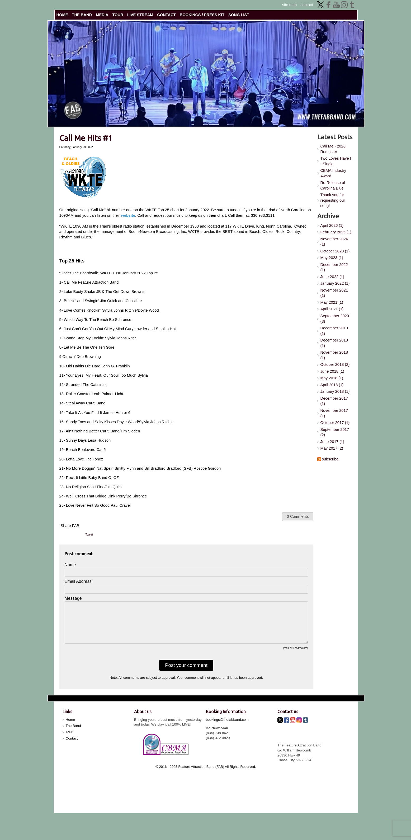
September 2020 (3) (334, 319)
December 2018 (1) (334, 343)
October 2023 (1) (335, 251)
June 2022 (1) (332, 277)
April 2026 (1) (332, 225)
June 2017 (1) (332, 442)
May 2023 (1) (331, 258)
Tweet (89, 534)
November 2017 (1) (334, 413)
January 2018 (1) (335, 391)
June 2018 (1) (332, 371)
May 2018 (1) (331, 378)
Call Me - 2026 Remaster (333, 149)
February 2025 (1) (335, 232)
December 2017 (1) (334, 401)
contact (306, 5)
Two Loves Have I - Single (335, 161)
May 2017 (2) (331, 448)
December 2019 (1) (334, 331)
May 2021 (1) (331, 302)
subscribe (330, 459)
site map (289, 5)
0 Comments (298, 516)
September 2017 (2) (334, 432)
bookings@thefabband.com (227, 728)
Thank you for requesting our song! (332, 200)
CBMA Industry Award (333, 173)
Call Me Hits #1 (85, 138)
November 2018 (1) (334, 355)
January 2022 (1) (335, 283)
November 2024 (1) (334, 242)
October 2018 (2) (335, 364)
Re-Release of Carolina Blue (332, 185)
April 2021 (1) (332, 309)
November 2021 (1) (334, 293)
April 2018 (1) (332, 385)
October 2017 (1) (335, 423)
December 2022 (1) (334, 267)
